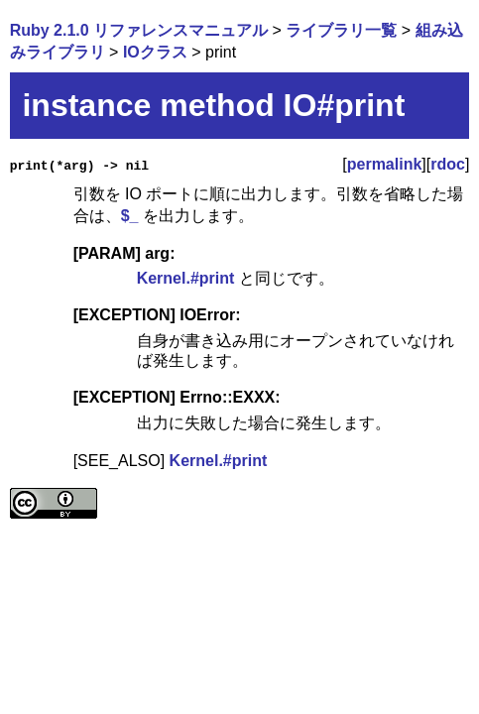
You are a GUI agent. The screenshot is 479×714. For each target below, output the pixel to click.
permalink (384, 164)
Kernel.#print (186, 278)
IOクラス (155, 52)
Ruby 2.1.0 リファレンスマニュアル (139, 30)
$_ (130, 215)
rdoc (447, 164)
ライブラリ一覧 (341, 30)
